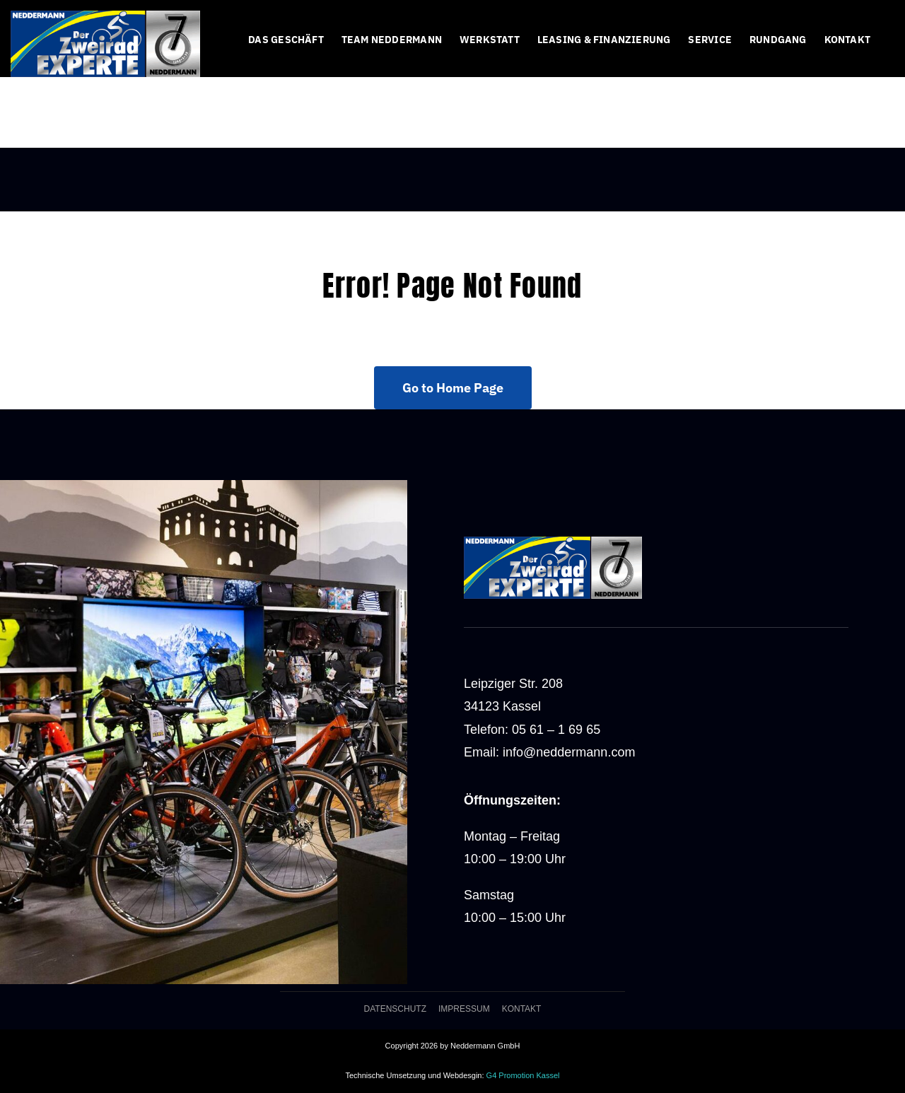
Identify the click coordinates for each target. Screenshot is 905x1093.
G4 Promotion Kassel (523, 1075)
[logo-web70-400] (105, 17)
